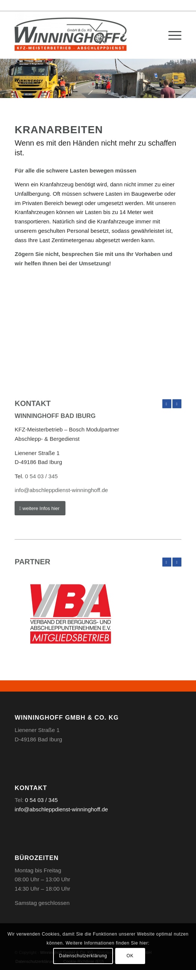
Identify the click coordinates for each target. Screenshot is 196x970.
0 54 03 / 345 (41, 506)
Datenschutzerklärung (83, 955)
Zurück (166, 434)
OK (130, 955)
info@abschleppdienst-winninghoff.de (61, 520)
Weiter (176, 434)
